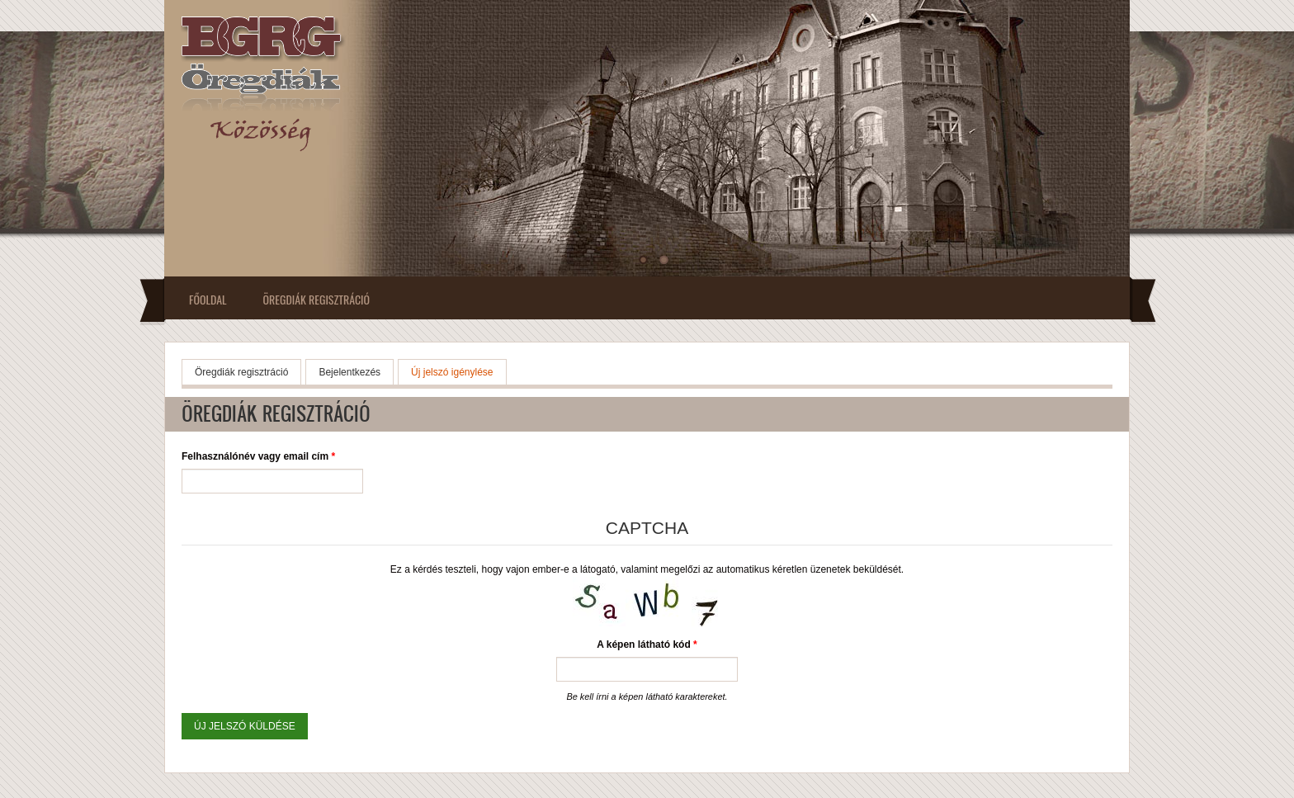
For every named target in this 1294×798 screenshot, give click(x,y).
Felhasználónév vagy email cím (258, 456)
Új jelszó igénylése (458, 371)
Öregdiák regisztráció (316, 299)
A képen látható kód (647, 644)
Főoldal (208, 299)
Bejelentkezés (349, 372)
